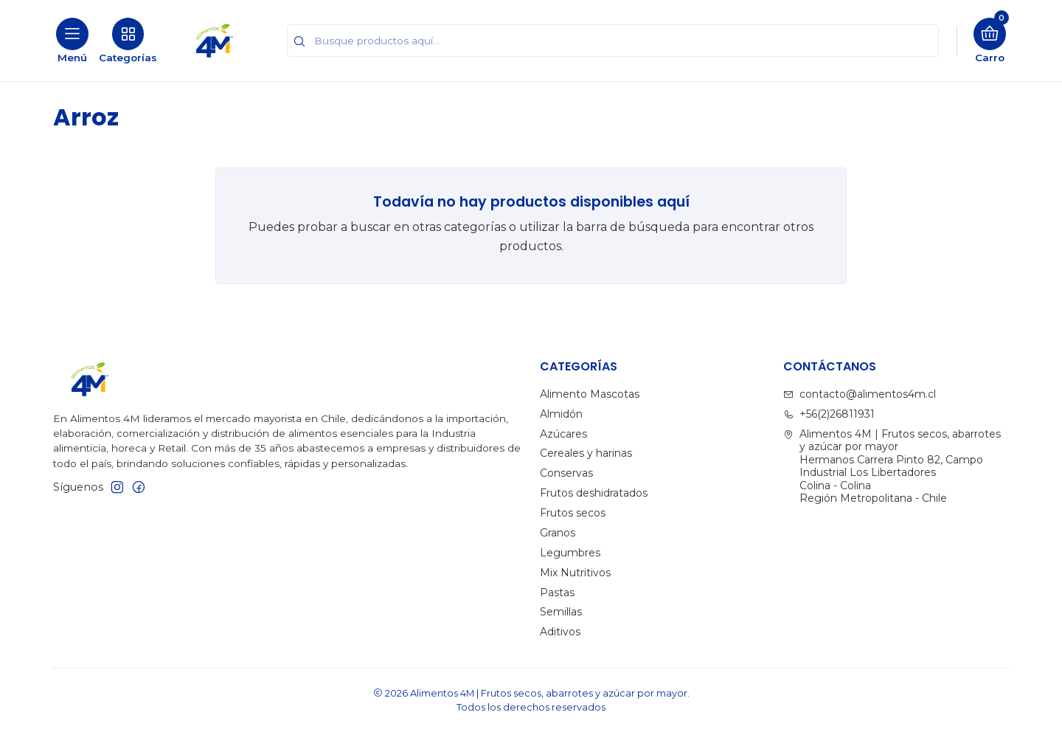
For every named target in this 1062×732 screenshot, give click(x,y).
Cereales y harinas (586, 453)
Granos (557, 532)
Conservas (566, 473)
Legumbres (570, 552)
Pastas (557, 592)
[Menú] (72, 40)
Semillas (561, 611)
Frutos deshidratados (594, 493)
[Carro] (990, 40)
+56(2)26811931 (829, 414)
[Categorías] (128, 40)
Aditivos (560, 631)
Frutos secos (572, 512)
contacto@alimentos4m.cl (859, 394)
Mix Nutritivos (575, 572)
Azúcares (563, 434)
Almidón (561, 414)
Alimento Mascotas (589, 394)
